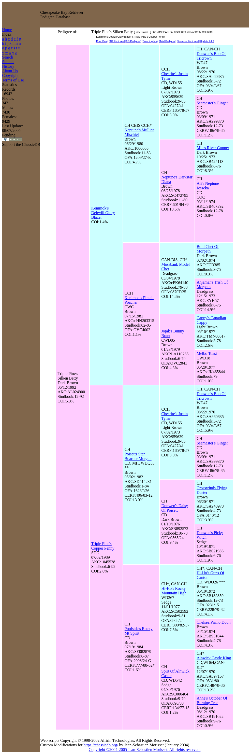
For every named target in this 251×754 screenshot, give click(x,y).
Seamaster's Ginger (212, 103)
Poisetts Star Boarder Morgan (138, 456)
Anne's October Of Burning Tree (212, 700)
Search (7, 57)
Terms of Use (13, 80)
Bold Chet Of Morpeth (207, 248)
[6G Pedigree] (133, 41)
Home (7, 29)
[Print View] (101, 41)
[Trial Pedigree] (167, 41)
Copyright (10, 75)
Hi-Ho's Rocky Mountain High (173, 590)
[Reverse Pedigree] (188, 41)
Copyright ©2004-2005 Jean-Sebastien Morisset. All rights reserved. (145, 749)
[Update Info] (206, 41)
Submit (8, 62)
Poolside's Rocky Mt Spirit (139, 630)
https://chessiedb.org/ (100, 745)
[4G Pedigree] (117, 41)
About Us (10, 71)
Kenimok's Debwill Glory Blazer (103, 212)
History (8, 66)
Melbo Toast (207, 353)
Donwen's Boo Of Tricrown (211, 55)
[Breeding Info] (150, 41)
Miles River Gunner (213, 148)
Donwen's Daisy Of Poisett (174, 508)
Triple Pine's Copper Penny (102, 545)
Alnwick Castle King (214, 658)
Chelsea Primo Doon (213, 622)
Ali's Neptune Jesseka (208, 185)
